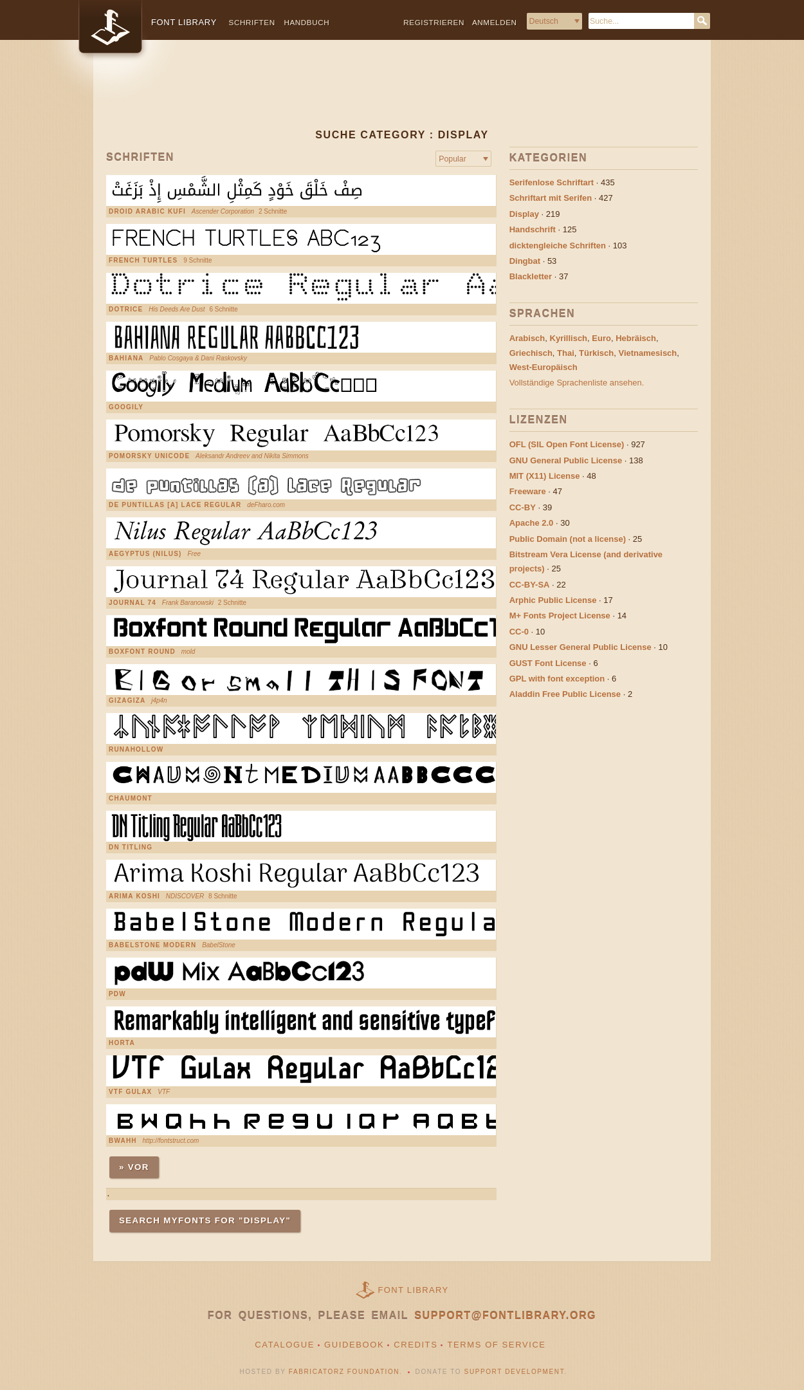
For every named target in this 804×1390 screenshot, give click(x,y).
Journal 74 (132, 603)
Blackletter (530, 276)
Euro (601, 338)
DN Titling (130, 847)
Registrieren (433, 22)
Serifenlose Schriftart (551, 182)
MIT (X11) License (544, 476)
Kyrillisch (569, 338)
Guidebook (354, 1344)
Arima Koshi (134, 896)
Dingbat (524, 261)
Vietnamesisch (647, 353)
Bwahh (123, 1141)
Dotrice (126, 309)
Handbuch (306, 22)
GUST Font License (548, 663)
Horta (122, 1043)
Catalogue (285, 1344)
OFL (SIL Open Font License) (567, 444)
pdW (117, 994)
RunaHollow (136, 749)
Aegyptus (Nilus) (145, 554)
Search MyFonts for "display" (205, 1220)
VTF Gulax (130, 1092)
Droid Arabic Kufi (147, 211)
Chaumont (130, 798)
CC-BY (522, 507)
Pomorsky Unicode (149, 456)
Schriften (252, 22)
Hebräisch (636, 338)
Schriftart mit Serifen (550, 198)
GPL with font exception (557, 678)
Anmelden (494, 22)
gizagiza (127, 701)
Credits (415, 1344)
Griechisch (531, 353)
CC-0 (519, 631)
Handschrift (532, 229)
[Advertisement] (402, 95)
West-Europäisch (543, 367)
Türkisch (596, 353)
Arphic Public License (553, 600)
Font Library (413, 1290)
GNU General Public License (566, 460)
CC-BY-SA (529, 584)
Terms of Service (496, 1344)
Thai (565, 353)
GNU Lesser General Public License (580, 647)
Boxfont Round (142, 652)
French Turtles (143, 260)
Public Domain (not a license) (567, 539)
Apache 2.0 (531, 523)
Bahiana (126, 358)
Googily (126, 407)
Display (524, 214)
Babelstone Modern (152, 945)
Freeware (527, 491)
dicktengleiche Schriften (557, 245)
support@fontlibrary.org (505, 1315)
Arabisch (527, 338)
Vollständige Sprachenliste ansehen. (576, 382)
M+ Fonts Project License (559, 615)
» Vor (134, 1167)
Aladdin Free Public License (565, 694)
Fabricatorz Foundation (344, 1371)
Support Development (514, 1371)
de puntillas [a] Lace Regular (175, 505)
